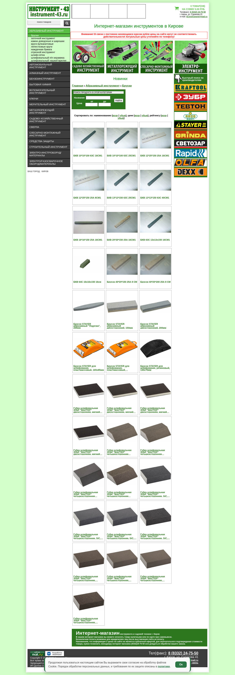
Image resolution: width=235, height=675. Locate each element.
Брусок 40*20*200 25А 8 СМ (155, 282)
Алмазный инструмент (45, 73)
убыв (123, 115)
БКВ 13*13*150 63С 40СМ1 (154, 198)
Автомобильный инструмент (40, 66)
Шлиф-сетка (38, 55)
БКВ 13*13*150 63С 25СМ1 (121, 198)
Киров (45, 171)
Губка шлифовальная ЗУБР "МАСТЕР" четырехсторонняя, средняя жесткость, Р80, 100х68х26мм (87, 620)
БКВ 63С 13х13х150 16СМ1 (155, 240)
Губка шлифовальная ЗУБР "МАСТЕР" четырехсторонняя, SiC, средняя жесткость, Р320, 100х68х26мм (121, 536)
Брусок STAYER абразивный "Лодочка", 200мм (86, 326)
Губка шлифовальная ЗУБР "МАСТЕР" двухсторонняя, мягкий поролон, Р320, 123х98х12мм (153, 410)
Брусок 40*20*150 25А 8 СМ (122, 282)
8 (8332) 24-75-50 (198, 12)
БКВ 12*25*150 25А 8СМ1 (87, 198)
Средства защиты (41, 141)
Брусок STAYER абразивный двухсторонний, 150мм (120, 326)
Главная (77, 85)
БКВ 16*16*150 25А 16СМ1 (87, 240)
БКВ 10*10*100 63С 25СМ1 (121, 156)
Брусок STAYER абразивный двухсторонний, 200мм (153, 326)
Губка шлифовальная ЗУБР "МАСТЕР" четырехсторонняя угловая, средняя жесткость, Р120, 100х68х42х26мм (119, 452)
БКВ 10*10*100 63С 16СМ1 (87, 156)
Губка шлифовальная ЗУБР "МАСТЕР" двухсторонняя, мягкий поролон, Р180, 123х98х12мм (120, 410)
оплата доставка (99, 11)
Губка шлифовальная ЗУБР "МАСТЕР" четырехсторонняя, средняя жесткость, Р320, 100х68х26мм (154, 578)
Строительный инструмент (48, 147)
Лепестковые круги (41, 46)
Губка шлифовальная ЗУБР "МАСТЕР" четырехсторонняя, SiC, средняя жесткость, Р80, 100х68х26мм (154, 536)
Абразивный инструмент (46, 30)
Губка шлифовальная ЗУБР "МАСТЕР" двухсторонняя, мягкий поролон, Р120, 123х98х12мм (86, 410)
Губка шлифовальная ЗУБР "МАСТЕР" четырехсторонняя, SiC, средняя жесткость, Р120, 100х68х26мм (154, 494)
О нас (81, 11)
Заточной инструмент (43, 38)
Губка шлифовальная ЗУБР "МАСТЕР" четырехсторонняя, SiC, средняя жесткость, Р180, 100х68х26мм (87, 536)
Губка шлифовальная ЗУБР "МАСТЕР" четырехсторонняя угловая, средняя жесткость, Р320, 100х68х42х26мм (85, 494)
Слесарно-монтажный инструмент (45, 134)
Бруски (35, 35)
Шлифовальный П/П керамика (47, 57)
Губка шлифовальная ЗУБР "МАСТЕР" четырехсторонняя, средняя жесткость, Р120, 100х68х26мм (87, 578)
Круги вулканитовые (42, 43)
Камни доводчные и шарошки (47, 41)
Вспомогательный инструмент (42, 91)
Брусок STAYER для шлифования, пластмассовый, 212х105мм (118, 368)
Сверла (34, 127)
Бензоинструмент (42, 78)
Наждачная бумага (41, 49)
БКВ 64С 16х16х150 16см (87, 282)
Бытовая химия (40, 84)
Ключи (33, 98)
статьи (136, 11)
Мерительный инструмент (47, 104)
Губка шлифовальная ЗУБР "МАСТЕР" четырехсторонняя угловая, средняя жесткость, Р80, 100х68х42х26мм (119, 494)
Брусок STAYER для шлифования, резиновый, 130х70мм (155, 368)
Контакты (118, 11)
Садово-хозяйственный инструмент (46, 120)
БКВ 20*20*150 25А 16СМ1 (121, 240)
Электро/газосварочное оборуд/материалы (46, 162)
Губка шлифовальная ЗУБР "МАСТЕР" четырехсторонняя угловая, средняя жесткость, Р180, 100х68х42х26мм (152, 452)
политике (164, 666)
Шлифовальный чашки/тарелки (48, 60)
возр (115, 115)
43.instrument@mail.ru (196, 16)
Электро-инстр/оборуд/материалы (45, 154)
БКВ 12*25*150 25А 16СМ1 (154, 156)
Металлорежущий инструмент (41, 111)
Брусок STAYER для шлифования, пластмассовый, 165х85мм (88, 368)
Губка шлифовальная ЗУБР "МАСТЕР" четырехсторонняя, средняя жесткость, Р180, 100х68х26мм (121, 578)
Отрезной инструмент (43, 52)
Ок (181, 664)
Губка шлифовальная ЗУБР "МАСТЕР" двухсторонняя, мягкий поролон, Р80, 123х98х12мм (86, 452)
